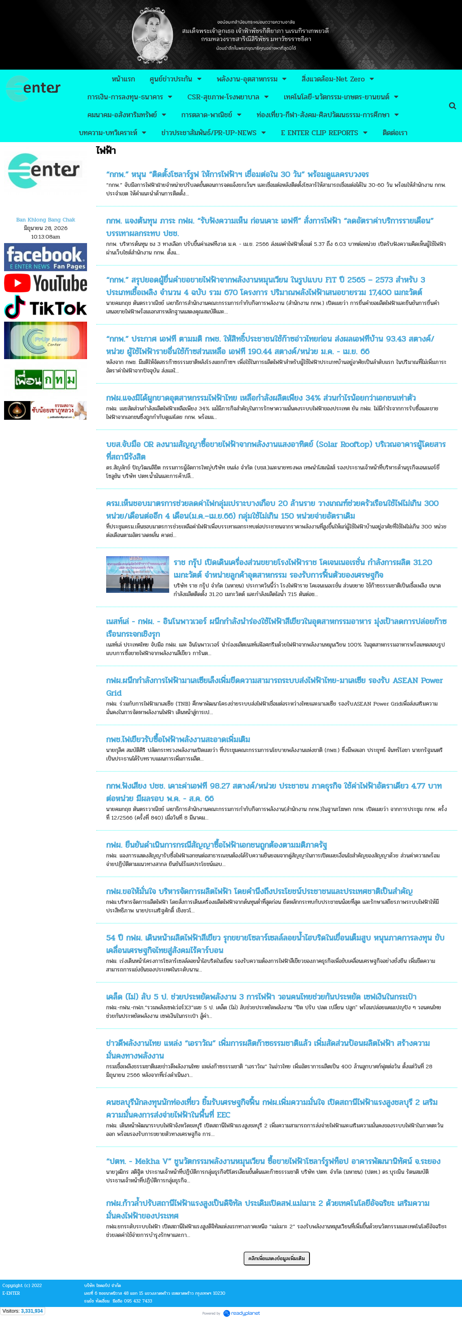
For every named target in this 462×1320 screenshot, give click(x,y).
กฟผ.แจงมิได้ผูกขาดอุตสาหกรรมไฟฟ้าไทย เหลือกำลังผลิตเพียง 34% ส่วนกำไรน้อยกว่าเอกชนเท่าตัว (261, 398)
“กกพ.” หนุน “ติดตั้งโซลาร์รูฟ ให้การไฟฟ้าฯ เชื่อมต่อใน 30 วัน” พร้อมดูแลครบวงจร (237, 174)
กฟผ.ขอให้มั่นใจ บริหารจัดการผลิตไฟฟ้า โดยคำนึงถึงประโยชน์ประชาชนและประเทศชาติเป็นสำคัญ (259, 891)
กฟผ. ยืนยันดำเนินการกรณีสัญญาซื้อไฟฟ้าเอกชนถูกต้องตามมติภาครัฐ (216, 845)
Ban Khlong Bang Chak (45, 219)
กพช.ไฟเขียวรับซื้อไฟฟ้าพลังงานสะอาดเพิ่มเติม (178, 739)
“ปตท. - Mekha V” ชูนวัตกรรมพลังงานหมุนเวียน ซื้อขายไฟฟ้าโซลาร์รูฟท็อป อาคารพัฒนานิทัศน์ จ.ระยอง (273, 1161)
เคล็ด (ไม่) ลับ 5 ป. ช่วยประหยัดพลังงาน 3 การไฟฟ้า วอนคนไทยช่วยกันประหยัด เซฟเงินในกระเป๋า (261, 997)
